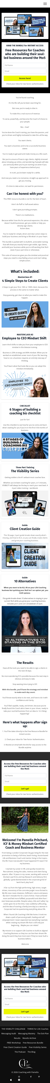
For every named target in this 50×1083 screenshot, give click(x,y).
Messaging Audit (8, 1033)
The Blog (31, 1052)
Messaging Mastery (26, 1033)
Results (17, 1038)
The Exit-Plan (43, 1033)
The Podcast (20, 1052)
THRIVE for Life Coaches (37, 1029)
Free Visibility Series (38, 1047)
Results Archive (29, 1038)
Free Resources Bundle (33, 1042)
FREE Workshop (14, 1042)
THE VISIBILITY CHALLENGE (13, 1029)
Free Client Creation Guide (15, 1047)
